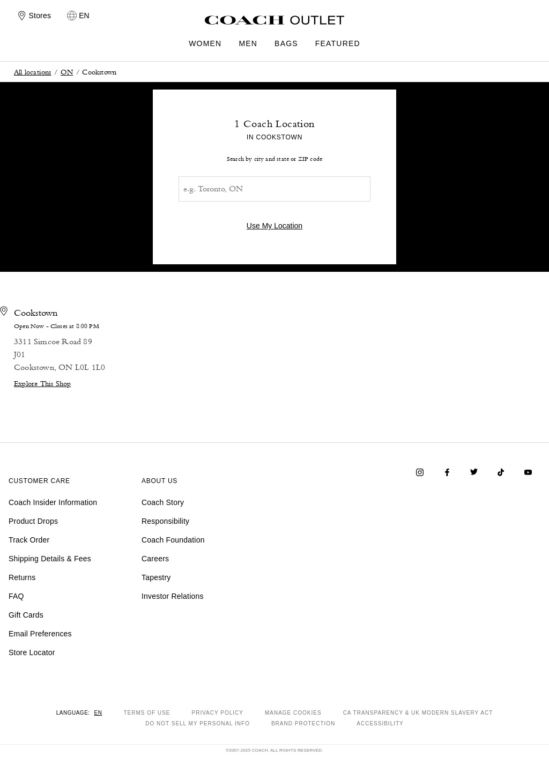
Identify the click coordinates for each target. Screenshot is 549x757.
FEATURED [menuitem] (337, 44)
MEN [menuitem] (248, 44)
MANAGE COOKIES (293, 713)
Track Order (29, 540)
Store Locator (32, 652)
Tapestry (156, 577)
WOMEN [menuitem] (205, 44)
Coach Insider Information (53, 502)
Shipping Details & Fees (50, 558)
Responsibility (165, 521)
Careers (155, 558)
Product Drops (33, 521)
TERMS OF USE (147, 713)
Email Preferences (40, 633)
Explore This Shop (42, 383)
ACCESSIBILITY (380, 723)
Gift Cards (26, 615)
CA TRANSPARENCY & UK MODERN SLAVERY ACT (418, 713)
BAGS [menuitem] (286, 44)
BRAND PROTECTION (303, 723)
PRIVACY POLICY (217, 713)
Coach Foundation (173, 540)
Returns (22, 577)
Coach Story (163, 502)
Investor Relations (173, 596)
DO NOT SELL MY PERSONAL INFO (197, 723)
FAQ (16, 596)
